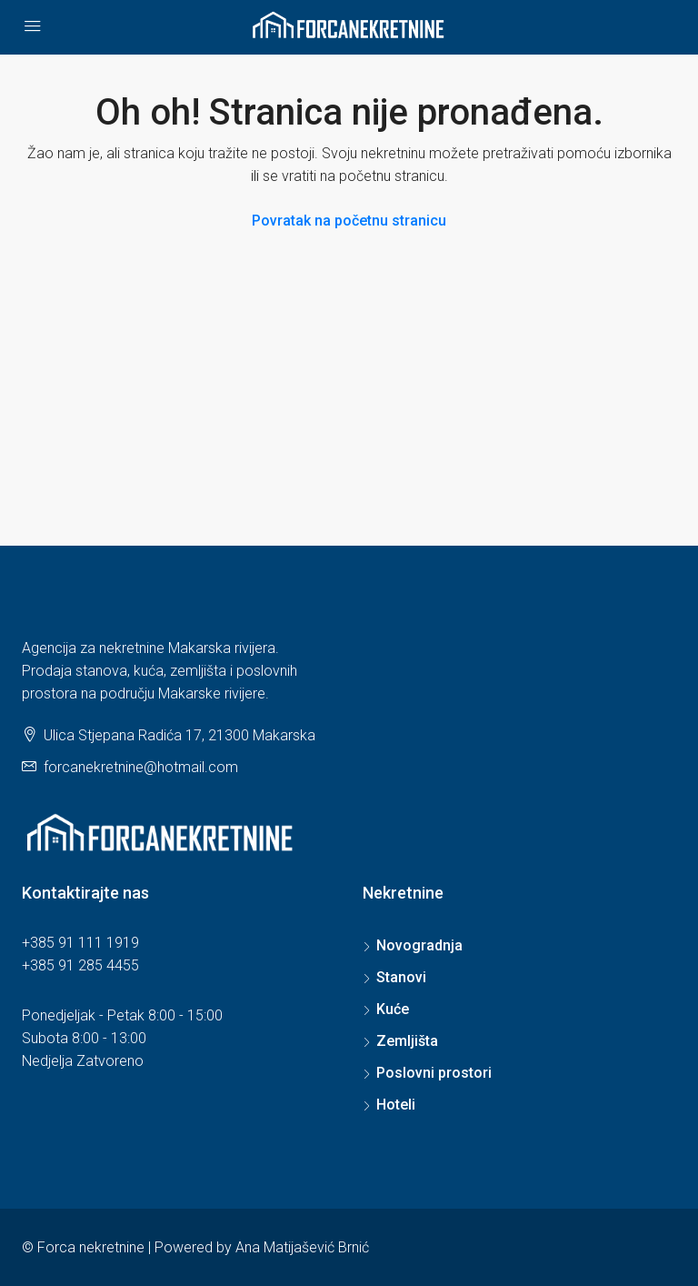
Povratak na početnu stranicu (349, 220)
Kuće (392, 1009)
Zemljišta (407, 1041)
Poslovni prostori (434, 1072)
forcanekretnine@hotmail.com (141, 767)
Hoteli (395, 1104)
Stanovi (401, 977)
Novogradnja (419, 945)
